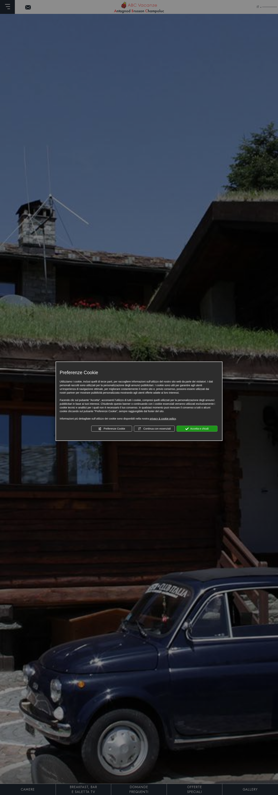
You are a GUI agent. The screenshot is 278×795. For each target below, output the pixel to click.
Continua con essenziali (154, 428)
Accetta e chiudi (197, 428)
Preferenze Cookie (111, 428)
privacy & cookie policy (163, 418)
